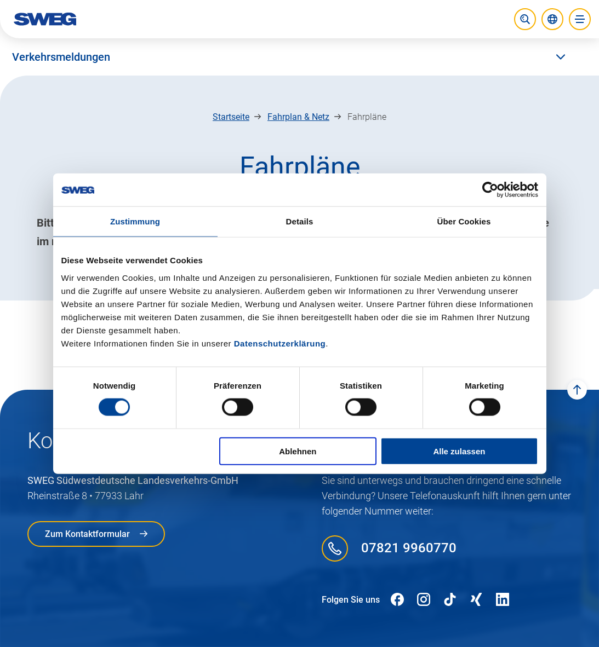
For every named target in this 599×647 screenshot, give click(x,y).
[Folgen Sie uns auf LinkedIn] (502, 600)
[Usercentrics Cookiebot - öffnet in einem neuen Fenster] (490, 190)
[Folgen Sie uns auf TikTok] (450, 600)
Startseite (231, 117)
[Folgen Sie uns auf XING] (476, 600)
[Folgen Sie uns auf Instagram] (423, 600)
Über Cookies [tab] (464, 221)
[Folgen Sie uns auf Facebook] (397, 600)
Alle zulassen (459, 450)
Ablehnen (297, 450)
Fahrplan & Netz (298, 117)
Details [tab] (299, 221)
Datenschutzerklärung (280, 343)
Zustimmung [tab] (135, 221)
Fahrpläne (366, 117)
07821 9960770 (409, 548)
